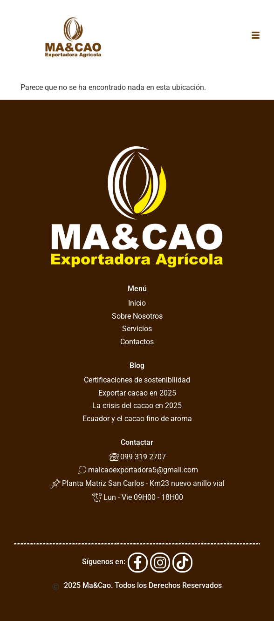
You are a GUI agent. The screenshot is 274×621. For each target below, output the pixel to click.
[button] (255, 35)
